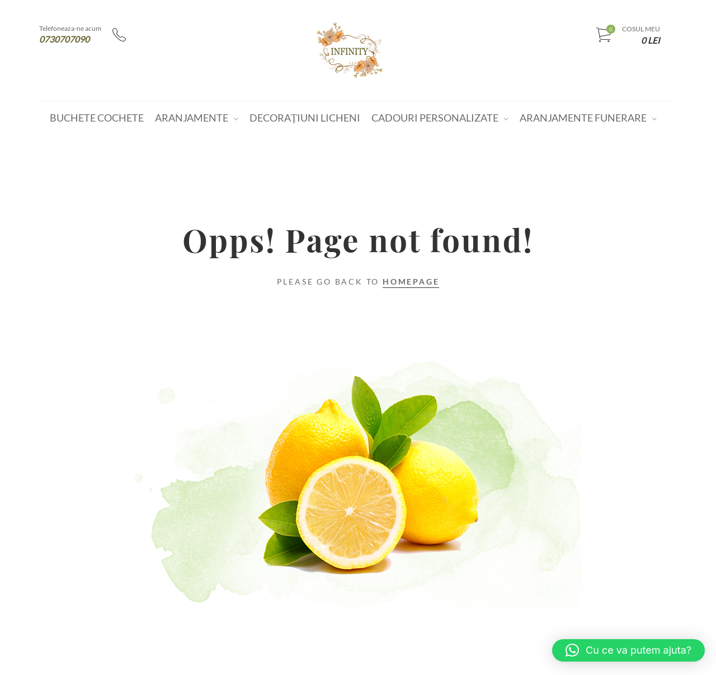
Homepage (411, 281)
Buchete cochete (97, 117)
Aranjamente (191, 117)
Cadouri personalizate (434, 117)
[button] (628, 650)
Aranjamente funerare (583, 117)
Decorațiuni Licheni (304, 117)
